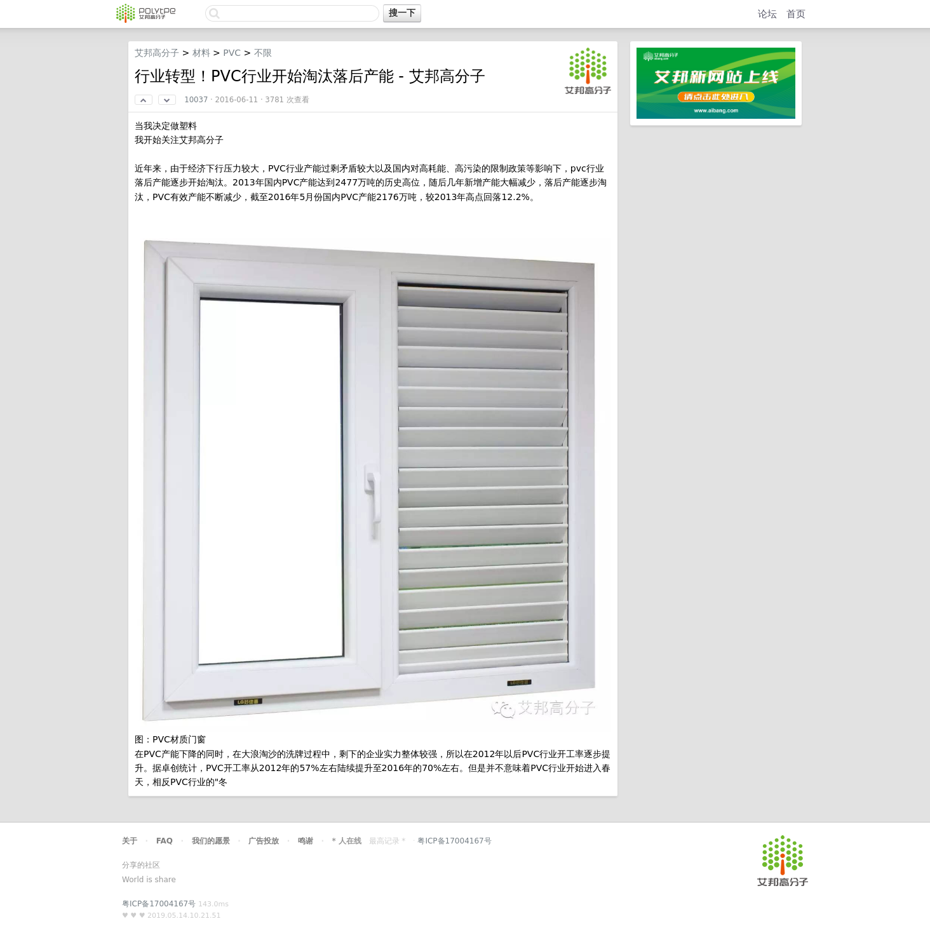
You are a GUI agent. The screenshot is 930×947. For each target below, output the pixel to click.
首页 (795, 14)
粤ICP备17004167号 (454, 840)
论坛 (767, 14)
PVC (232, 53)
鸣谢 (305, 840)
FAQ (164, 840)
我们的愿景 (211, 840)
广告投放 (263, 840)
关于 (129, 840)
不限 (263, 53)
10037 (196, 99)
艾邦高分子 (157, 53)
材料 (201, 53)
